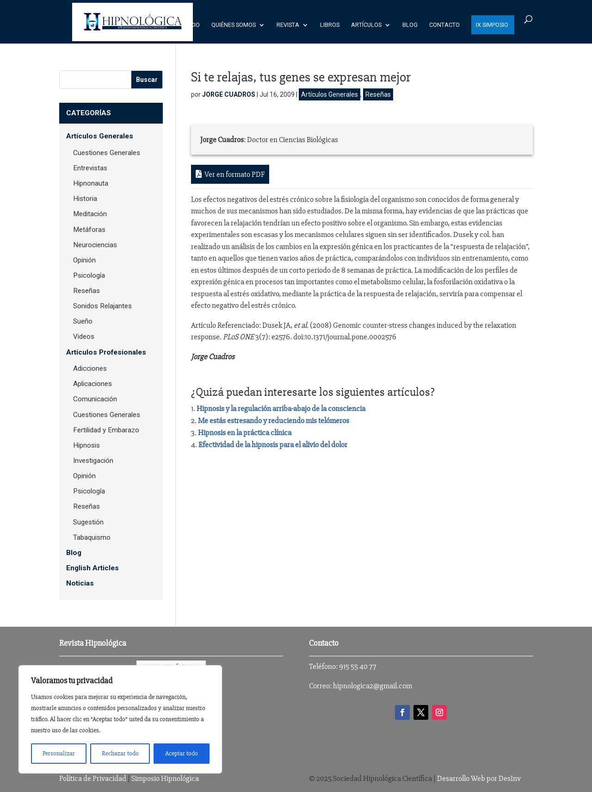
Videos (83, 336)
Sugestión (88, 522)
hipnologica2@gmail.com (372, 686)
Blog (410, 25)
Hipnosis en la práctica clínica (244, 432)
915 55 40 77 (357, 666)
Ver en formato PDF (230, 174)
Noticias (80, 583)
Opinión (84, 260)
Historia (85, 198)
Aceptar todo (181, 753)
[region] (120, 719)
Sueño (82, 321)
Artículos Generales (329, 94)
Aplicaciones (92, 384)
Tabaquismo (92, 537)
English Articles (92, 568)
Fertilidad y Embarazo (106, 430)
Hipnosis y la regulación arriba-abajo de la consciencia (281, 408)
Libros (329, 25)
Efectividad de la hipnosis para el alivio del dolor (272, 444)
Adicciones (90, 368)
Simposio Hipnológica (165, 778)
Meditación (90, 214)
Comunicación (95, 399)
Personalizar (59, 753)
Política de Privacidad (92, 778)
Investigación (93, 460)
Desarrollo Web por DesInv (479, 778)
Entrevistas (90, 168)
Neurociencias (95, 245)
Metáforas (89, 229)
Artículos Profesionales (106, 352)
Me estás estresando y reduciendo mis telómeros (273, 420)
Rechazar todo (120, 753)
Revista (288, 25)
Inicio (192, 25)
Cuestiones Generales (106, 153)
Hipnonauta (90, 183)
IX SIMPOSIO (492, 25)
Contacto (444, 25)
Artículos (366, 25)
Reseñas (378, 94)
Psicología (89, 275)
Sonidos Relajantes (102, 306)
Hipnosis (86, 445)
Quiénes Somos (233, 25)
